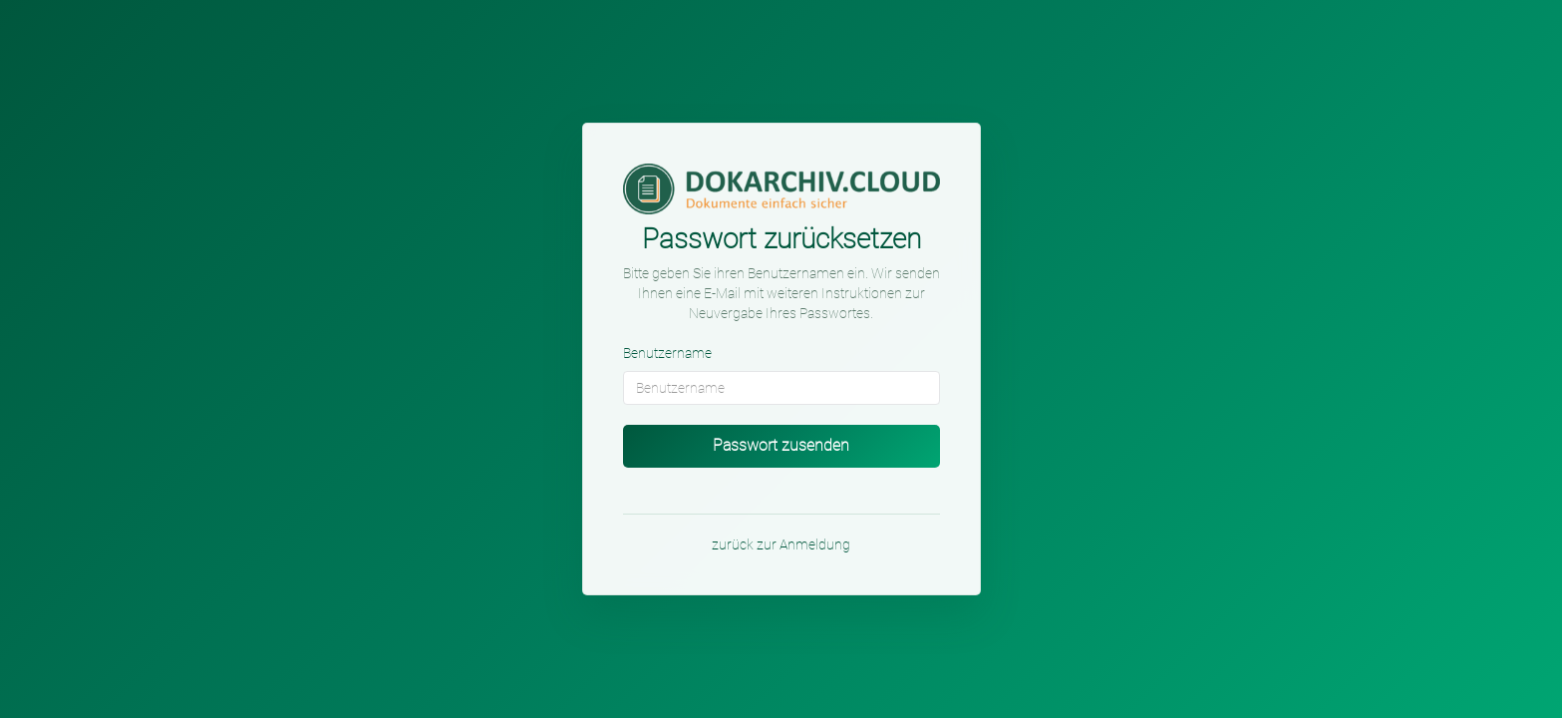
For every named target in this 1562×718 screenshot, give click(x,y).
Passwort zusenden (781, 445)
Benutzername (667, 353)
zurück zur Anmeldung (781, 544)
